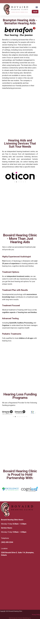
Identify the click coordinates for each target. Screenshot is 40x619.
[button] (36, 7)
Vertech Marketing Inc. (24, 618)
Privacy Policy (36, 614)
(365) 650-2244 (7, 542)
